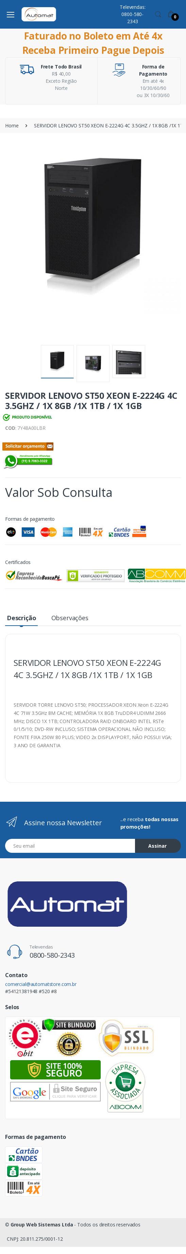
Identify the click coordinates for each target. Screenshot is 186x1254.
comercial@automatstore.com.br (41, 984)
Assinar (157, 846)
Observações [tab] (69, 618)
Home (11, 125)
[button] (158, 14)
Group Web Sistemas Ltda (42, 1224)
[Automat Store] (38, 14)
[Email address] (70, 846)
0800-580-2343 (52, 955)
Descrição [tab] (21, 618)
